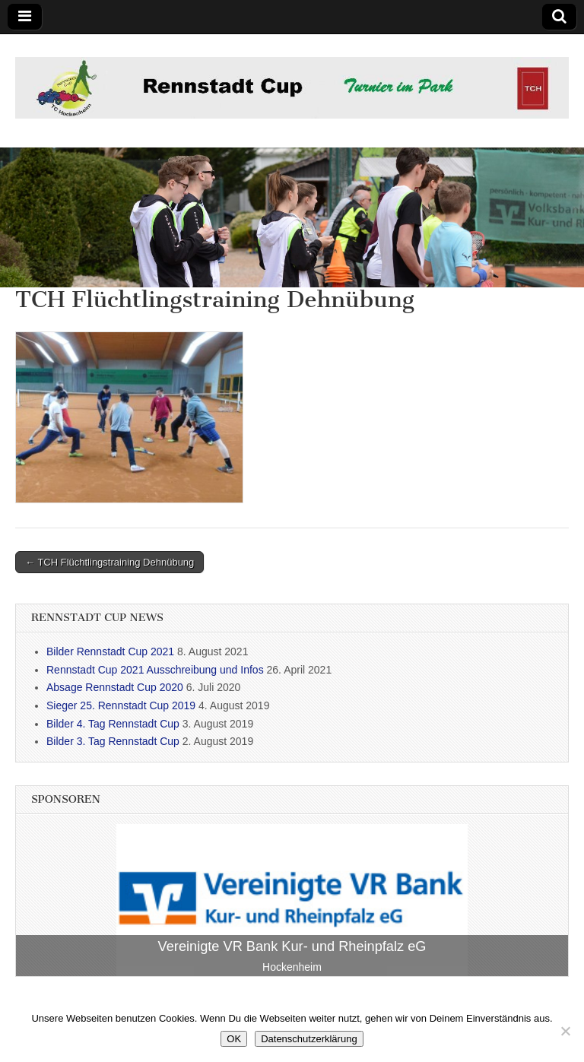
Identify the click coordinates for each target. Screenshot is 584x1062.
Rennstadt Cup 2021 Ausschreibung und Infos (155, 670)
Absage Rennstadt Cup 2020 (114, 687)
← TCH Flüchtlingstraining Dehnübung (109, 562)
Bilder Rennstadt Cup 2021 (110, 651)
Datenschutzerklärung (309, 1039)
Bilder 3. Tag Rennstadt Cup (112, 741)
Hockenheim (292, 967)
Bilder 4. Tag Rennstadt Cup (112, 724)
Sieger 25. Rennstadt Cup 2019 (120, 705)
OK (234, 1039)
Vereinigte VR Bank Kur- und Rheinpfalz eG (292, 946)
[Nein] (565, 1030)
